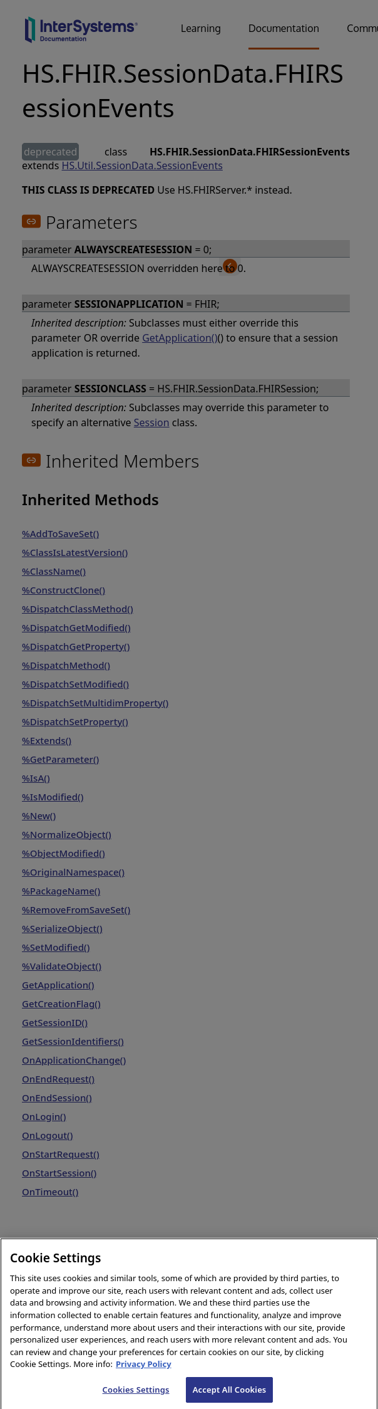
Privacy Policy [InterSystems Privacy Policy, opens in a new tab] (143, 1372)
